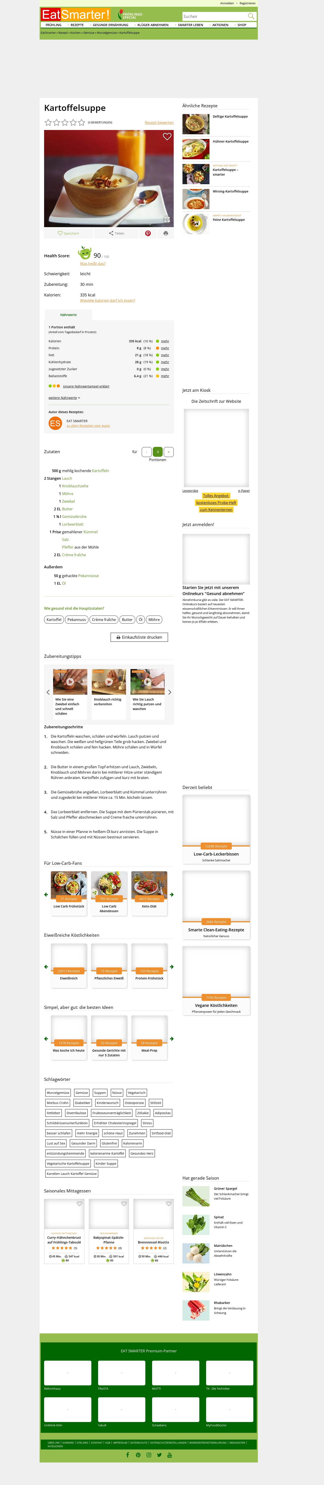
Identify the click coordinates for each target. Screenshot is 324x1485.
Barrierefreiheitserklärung (208, 1442)
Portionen (157, 459)
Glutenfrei (109, 1143)
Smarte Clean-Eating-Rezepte (216, 929)
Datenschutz (138, 1442)
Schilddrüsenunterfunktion (67, 1123)
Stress (147, 1123)
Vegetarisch (137, 1093)
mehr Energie (87, 1133)
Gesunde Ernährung (110, 25)
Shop (242, 25)
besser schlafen (59, 1133)
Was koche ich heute (69, 1050)
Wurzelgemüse (58, 1093)
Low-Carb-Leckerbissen (216, 854)
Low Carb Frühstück (69, 906)
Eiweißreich (69, 978)
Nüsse (117, 1093)
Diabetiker (82, 1103)
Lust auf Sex (56, 1143)
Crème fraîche (74, 554)
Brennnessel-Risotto (153, 1242)
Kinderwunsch (108, 1103)
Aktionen (220, 25)
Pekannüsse (88, 575)
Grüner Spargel (225, 1188)
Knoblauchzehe (75, 486)
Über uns (54, 1442)
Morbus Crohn (58, 1103)
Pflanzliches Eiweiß (109, 978)
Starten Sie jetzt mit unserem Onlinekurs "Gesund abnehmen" (216, 565)
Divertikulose (76, 1113)
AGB (107, 1442)
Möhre (67, 493)
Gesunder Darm (83, 1143)
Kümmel (90, 531)
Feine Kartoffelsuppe (229, 219)
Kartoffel (54, 619)
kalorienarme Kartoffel (107, 1153)
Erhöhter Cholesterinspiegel (115, 1123)
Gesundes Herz (141, 1153)
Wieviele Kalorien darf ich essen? (107, 300)
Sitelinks (82, 1442)
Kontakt (96, 1442)
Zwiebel (68, 501)
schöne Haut (113, 1133)
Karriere (68, 1442)
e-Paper (244, 490)
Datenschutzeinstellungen (168, 1442)
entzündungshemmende (65, 1153)
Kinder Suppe (106, 1163)
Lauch (67, 478)
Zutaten (52, 452)
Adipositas (163, 1113)
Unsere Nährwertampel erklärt (86, 386)
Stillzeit (155, 1103)
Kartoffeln (100, 470)
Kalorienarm (132, 1143)
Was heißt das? (93, 263)
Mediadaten (237, 1442)
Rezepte (77, 25)
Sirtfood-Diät (161, 1133)
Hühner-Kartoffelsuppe (231, 141)
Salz (65, 539)
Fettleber (53, 1113)
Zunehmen (137, 1133)
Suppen (100, 1093)
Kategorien (55, 1446)
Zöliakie (143, 1113)
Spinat (219, 1217)
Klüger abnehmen (153, 25)
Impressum (120, 1442)
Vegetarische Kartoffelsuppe (68, 1163)
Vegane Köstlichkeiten (216, 1005)
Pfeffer (68, 547)
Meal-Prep (149, 1050)
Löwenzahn (223, 1274)
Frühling (53, 25)
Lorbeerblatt (72, 524)
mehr (165, 341)
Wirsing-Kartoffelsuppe (230, 191)
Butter (67, 508)
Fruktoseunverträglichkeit (111, 1113)
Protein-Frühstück (149, 978)
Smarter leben (190, 25)
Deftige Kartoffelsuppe (230, 116)
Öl (64, 583)
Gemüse (82, 1093)
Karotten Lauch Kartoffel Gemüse (72, 1173)
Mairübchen (223, 1245)
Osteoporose (134, 1103)
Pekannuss (77, 619)
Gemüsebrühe (74, 516)
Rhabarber (222, 1303)
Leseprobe (190, 490)
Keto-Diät (149, 906)
